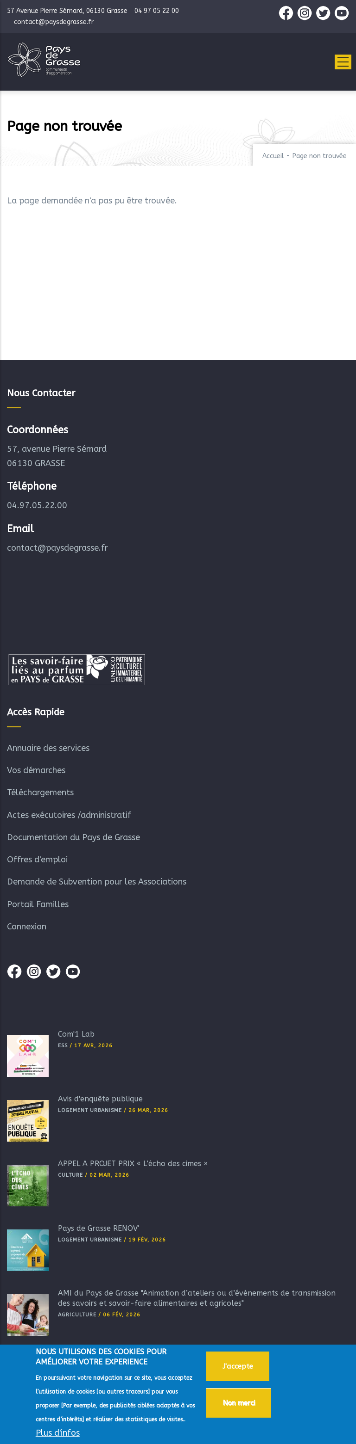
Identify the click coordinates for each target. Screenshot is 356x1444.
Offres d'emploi (37, 859)
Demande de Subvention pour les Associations (96, 882)
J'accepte (237, 1369)
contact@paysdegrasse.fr (57, 548)
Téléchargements (40, 792)
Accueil (273, 156)
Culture (70, 1175)
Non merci (238, 1405)
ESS (63, 1046)
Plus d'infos (58, 1436)
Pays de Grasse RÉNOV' (98, 1228)
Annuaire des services (48, 748)
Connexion (26, 927)
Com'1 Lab (76, 1034)
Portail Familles (38, 904)
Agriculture (77, 1315)
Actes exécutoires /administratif (69, 815)
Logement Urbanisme (90, 1110)
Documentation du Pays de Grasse (73, 837)
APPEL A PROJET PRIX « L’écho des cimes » (133, 1163)
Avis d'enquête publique (100, 1098)
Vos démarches (36, 770)
